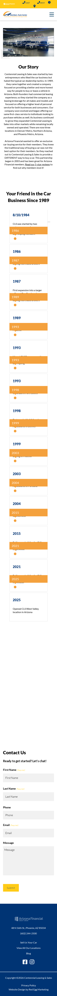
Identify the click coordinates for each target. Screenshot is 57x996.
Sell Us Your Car (28, 942)
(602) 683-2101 (38, 2)
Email (11, 825)
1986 (17, 251)
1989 (17, 318)
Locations (34, 6)
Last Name (14, 789)
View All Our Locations (29, 947)
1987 (17, 281)
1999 (17, 444)
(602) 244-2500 (24, 2)
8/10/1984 (21, 215)
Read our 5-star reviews (37, 164)
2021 (17, 567)
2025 (17, 600)
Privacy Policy (28, 985)
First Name (14, 770)
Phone (7, 807)
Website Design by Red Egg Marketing (28, 989)
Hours (49, 2)
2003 (17, 474)
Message (8, 842)
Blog (28, 953)
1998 (17, 411)
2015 (17, 533)
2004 (17, 504)
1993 (17, 348)
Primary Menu (51, 14)
